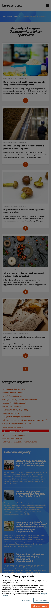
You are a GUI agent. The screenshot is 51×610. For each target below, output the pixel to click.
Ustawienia (26, 600)
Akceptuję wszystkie (40, 606)
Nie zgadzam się (41, 600)
